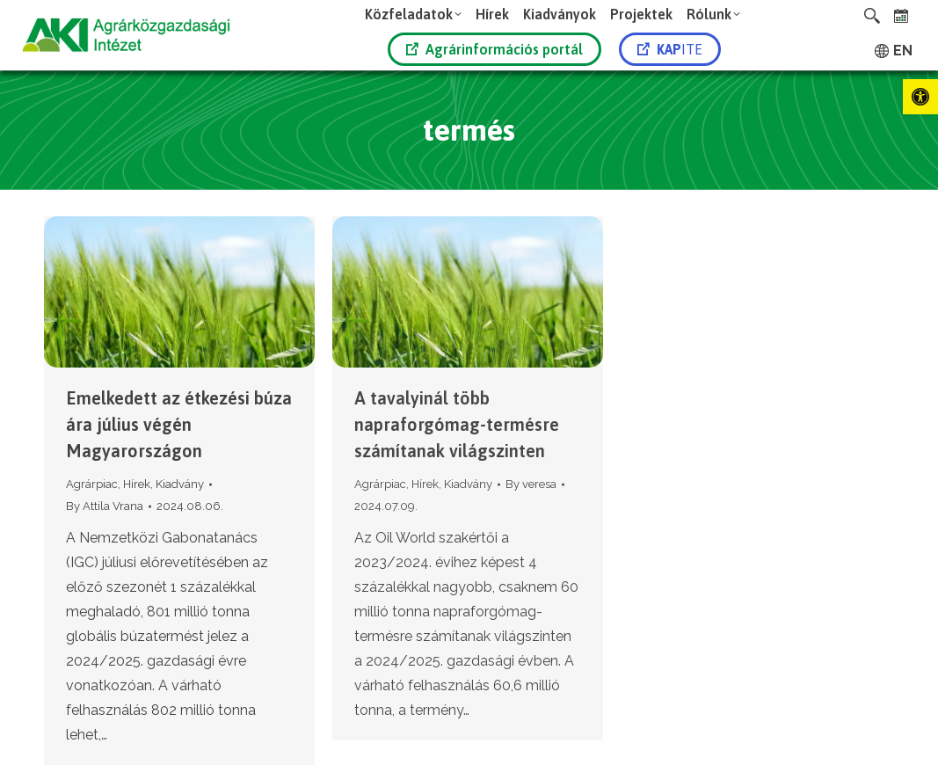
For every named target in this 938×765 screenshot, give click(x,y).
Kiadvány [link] (180, 484)
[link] (920, 96)
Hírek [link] (136, 484)
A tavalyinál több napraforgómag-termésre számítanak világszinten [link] (456, 424)
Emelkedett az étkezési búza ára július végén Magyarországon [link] (179, 424)
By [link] (104, 506)
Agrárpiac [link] (92, 484)
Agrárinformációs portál (494, 49)
